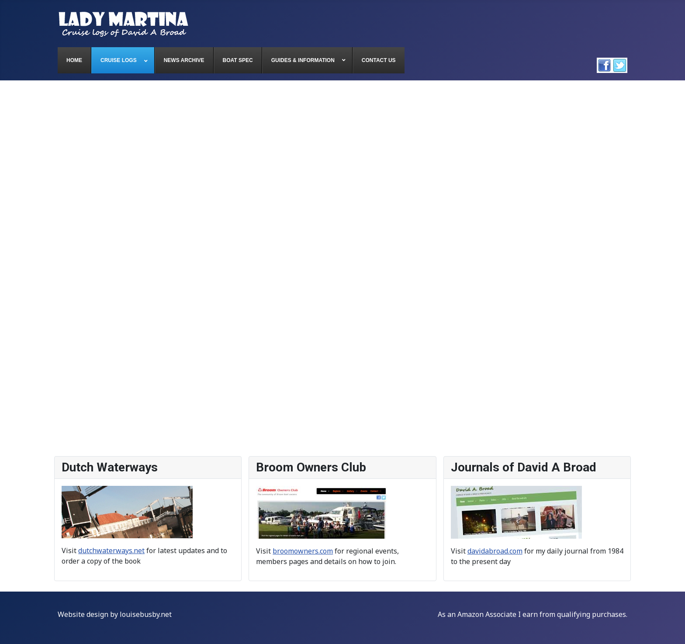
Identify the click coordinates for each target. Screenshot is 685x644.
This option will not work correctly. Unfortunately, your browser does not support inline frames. (342, 268)
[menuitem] (74, 60)
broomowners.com (303, 551)
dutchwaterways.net (111, 550)
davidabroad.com (494, 551)
